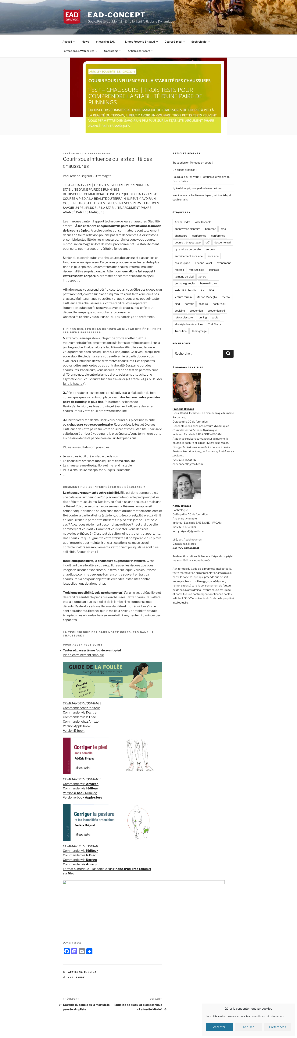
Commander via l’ (80, 788)
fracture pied (196, 269)
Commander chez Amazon (81, 721)
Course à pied (175, 41)
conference (199, 235)
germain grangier (185, 283)
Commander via (74, 784)
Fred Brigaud (104, 153)
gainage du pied (184, 276)
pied (177, 303)
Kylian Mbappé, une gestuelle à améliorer (197, 188)
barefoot (210, 228)
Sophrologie (200, 41)
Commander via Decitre (79, 712)
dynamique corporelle (188, 249)
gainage (214, 269)
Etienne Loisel (203, 262)
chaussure (76, 954)
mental (226, 297)
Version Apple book (77, 726)
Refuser (248, 1027)
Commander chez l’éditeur (81, 708)
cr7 (207, 242)
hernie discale (208, 283)
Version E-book (73, 730)
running (202, 317)
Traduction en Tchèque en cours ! (193, 162)
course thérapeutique (188, 242)
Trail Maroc (215, 324)
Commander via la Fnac (79, 717)
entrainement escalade (189, 256)
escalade (213, 256)
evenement (224, 262)
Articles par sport (140, 50)
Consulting (112, 50)
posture (203, 303)
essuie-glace (182, 262)
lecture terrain (183, 297)
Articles (75, 949)
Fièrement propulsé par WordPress (156, 1028)
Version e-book (82, 797)
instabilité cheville (185, 290)
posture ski (219, 303)
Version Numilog (80, 793)
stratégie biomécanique (189, 324)
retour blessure (184, 317)
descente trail (222, 242)
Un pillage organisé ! (184, 169)
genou (202, 276)
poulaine (180, 310)
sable (215, 317)
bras (223, 228)
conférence (218, 235)
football (179, 269)
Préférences (277, 1027)
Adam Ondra (182, 222)
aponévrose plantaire (187, 228)
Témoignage (199, 331)
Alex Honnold (203, 222)
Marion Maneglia (207, 297)
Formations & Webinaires (80, 50)
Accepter (219, 1027)
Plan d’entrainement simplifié (83, 655)
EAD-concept (117, 15)
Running (90, 949)
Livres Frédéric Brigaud (141, 41)
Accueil (69, 41)
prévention (196, 310)
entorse (210, 249)
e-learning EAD (107, 41)
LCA (211, 290)
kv (202, 290)
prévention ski (216, 310)
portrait (189, 303)
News (85, 41)
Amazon (91, 784)
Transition (181, 331)
